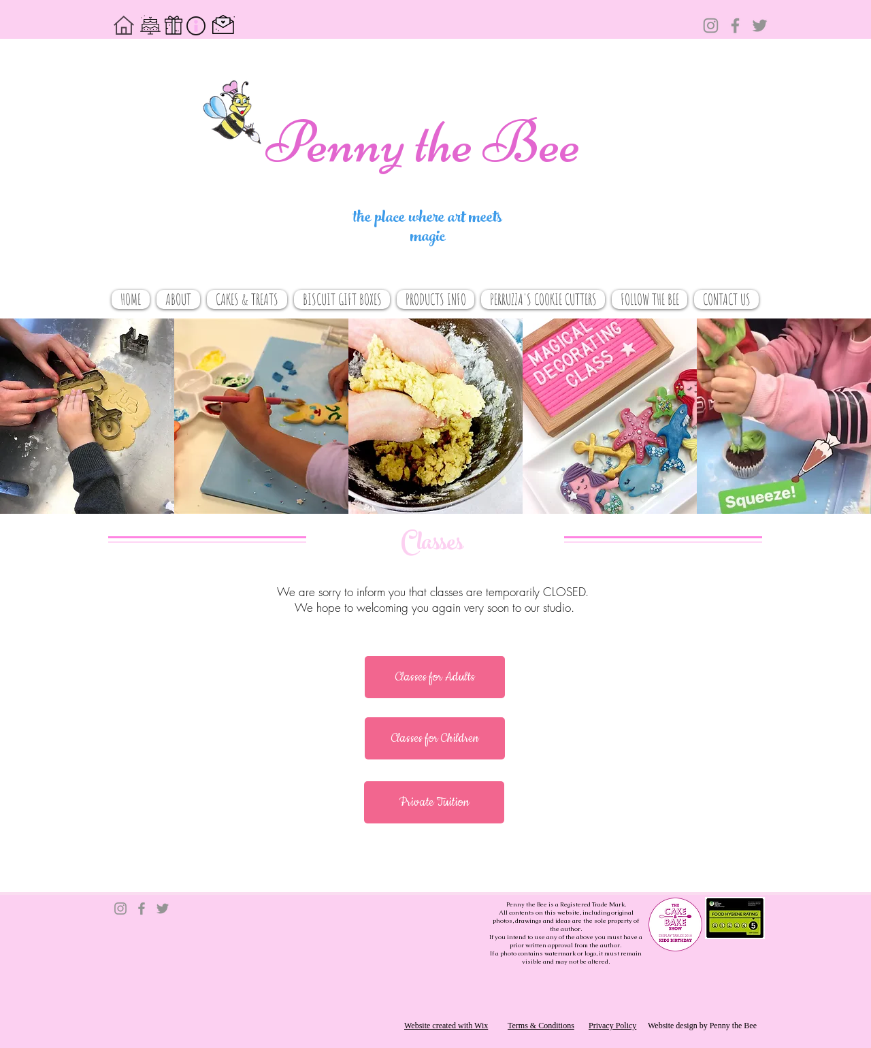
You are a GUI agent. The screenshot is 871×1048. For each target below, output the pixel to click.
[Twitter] (760, 25)
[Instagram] (711, 25)
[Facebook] (735, 25)
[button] (435, 677)
